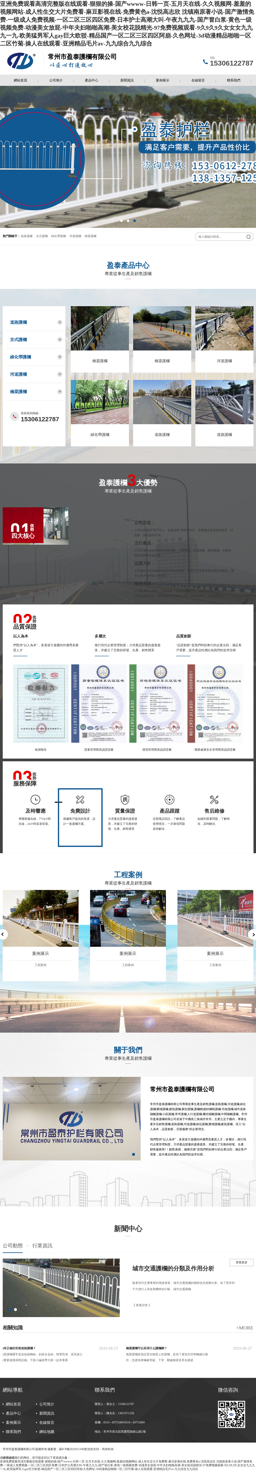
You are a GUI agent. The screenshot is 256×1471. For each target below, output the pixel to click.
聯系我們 (233, 80)
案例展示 (162, 80)
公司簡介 (56, 80)
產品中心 (91, 80)
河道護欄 (75, 236)
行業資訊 (42, 1245)
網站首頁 (20, 80)
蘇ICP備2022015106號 (73, 1449)
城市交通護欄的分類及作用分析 (173, 1268)
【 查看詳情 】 (141, 1305)
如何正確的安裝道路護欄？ (19, 1348)
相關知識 (13, 1327)
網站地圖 (46, 1432)
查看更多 (241, 1262)
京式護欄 (42, 236)
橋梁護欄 (90, 236)
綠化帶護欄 (58, 236)
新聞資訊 (127, 80)
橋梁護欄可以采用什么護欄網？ (147, 1348)
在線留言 (198, 80)
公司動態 (13, 1245)
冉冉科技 (108, 1449)
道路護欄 (26, 236)
